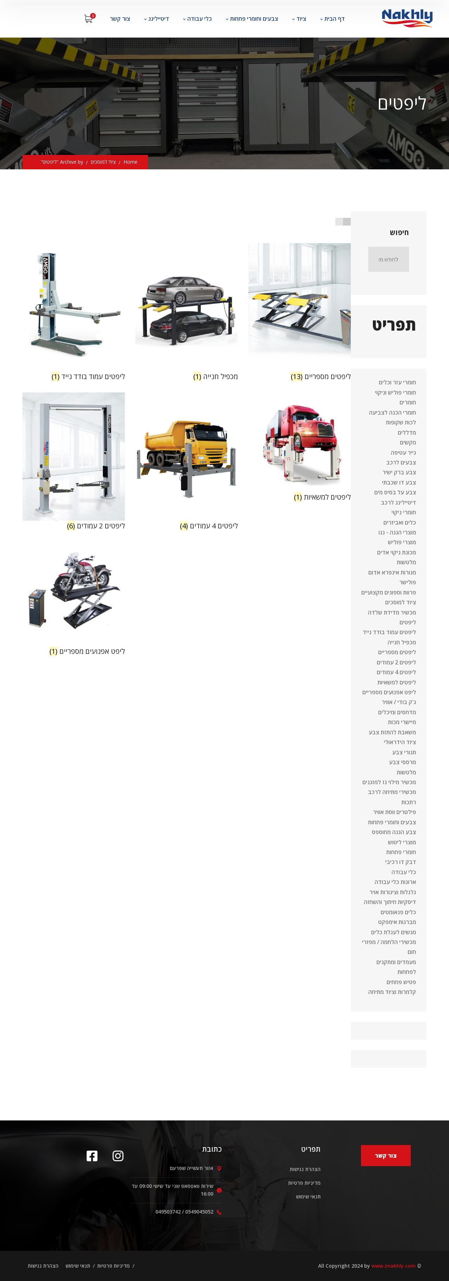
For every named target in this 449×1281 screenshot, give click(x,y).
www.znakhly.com (393, 1265)
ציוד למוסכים (103, 161)
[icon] (94, 1155)
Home (130, 161)
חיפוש (399, 232)
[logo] (407, 16)
